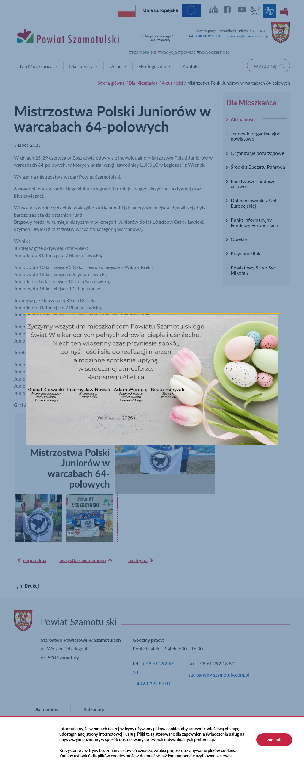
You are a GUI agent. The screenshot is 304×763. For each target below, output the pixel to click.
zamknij (274, 739)
